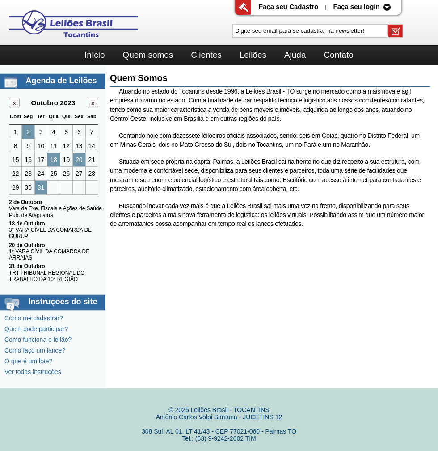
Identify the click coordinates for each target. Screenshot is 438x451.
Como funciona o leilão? (38, 339)
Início (94, 55)
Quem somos (147, 55)
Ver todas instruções (32, 371)
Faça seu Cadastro (288, 6)
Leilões (253, 55)
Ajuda (295, 55)
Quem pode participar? (36, 328)
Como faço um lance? (34, 350)
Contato (339, 55)
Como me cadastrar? (33, 318)
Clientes (206, 55)
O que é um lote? (28, 361)
